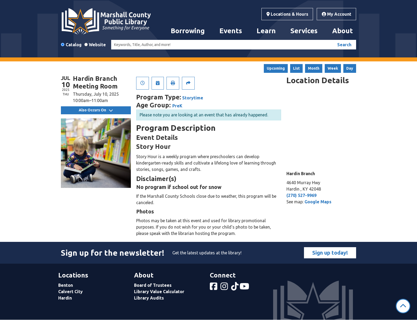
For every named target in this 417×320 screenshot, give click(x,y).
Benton (65, 285)
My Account (336, 14)
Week (333, 68)
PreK (177, 105)
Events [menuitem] (230, 31)
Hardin (65, 298)
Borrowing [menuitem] (188, 31)
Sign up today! (330, 253)
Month (313, 68)
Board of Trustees (153, 285)
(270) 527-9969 (301, 195)
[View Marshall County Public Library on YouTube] (245, 287)
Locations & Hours (287, 14)
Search (344, 44)
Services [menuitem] (304, 31)
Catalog (74, 44)
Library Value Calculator (159, 291)
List (296, 68)
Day (349, 68)
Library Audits (149, 298)
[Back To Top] (403, 306)
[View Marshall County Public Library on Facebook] (214, 287)
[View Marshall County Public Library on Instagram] (224, 287)
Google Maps (318, 201)
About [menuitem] (342, 31)
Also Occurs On (96, 110)
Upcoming (276, 68)
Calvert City (70, 291)
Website (97, 44)
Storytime (192, 97)
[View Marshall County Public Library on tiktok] (235, 287)
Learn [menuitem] (266, 31)
